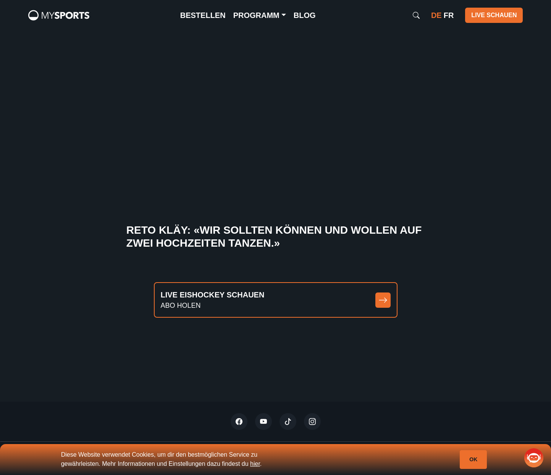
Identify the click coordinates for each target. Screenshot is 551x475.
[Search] (416, 15)
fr (449, 15)
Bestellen (203, 15)
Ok (473, 459)
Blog (305, 15)
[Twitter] (239, 421)
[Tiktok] (288, 421)
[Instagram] (312, 421)
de (436, 15)
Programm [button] (256, 15)
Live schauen (494, 15)
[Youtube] (263, 421)
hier (255, 463)
